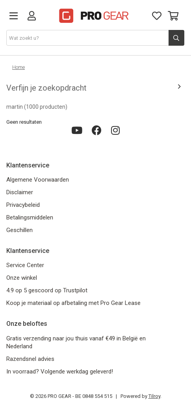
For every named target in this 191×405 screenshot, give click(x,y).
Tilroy (154, 396)
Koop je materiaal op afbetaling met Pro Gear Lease (73, 303)
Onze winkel (21, 277)
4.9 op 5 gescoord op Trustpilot (46, 290)
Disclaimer (19, 192)
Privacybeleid (23, 204)
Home (18, 67)
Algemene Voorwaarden (37, 179)
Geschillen (19, 230)
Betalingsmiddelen (29, 217)
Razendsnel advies (30, 358)
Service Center (25, 265)
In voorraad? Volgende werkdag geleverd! (59, 371)
